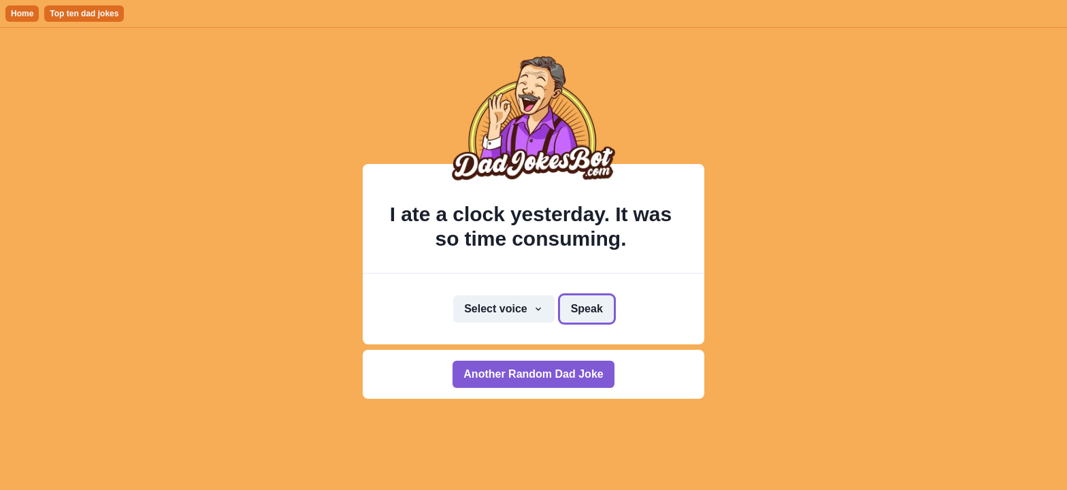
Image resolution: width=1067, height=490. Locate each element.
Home (22, 13)
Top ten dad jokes (84, 13)
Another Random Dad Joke (533, 374)
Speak (587, 308)
